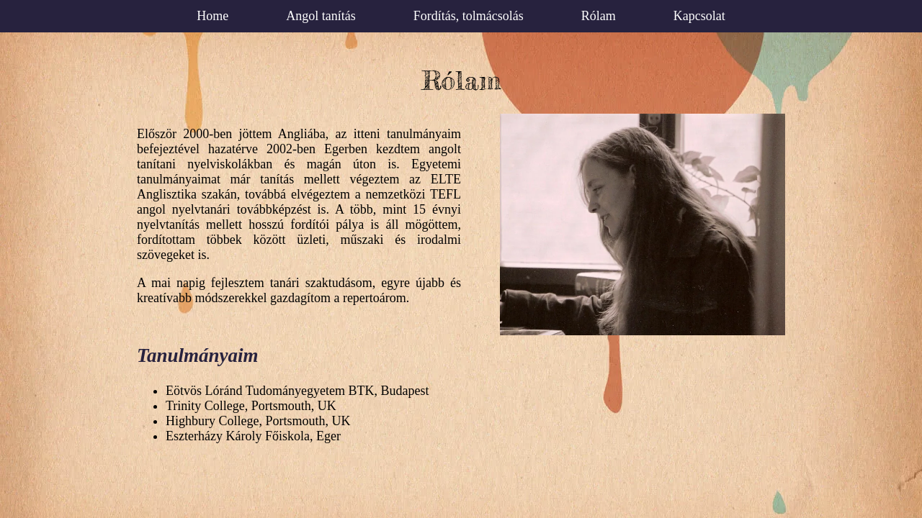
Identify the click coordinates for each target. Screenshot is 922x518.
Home (212, 16)
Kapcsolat (699, 16)
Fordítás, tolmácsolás (468, 16)
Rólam (598, 16)
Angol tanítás (321, 16)
